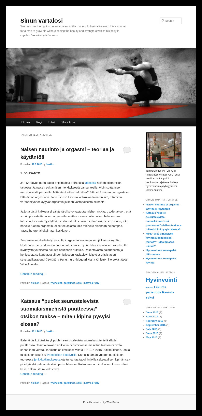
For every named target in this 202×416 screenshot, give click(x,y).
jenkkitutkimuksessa (47, 359)
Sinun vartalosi (41, 20)
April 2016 (152, 316)
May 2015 (151, 337)
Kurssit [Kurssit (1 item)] (149, 287)
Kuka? (51, 122)
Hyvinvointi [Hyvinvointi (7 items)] (161, 279)
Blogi (39, 122)
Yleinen (35, 283)
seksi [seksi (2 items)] (150, 297)
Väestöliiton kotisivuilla (62, 354)
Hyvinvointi (56, 283)
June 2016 (152, 312)
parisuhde (69, 283)
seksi (79, 283)
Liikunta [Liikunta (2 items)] (160, 287)
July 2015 (152, 329)
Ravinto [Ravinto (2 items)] (168, 292)
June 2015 (152, 333)
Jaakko (50, 164)
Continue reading (33, 273)
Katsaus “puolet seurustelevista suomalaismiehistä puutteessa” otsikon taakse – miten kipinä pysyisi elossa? (163, 221)
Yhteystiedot (68, 122)
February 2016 (154, 320)
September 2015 (156, 325)
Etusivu (25, 122)
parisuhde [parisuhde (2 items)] (153, 292)
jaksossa (90, 182)
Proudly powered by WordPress (101, 402)
